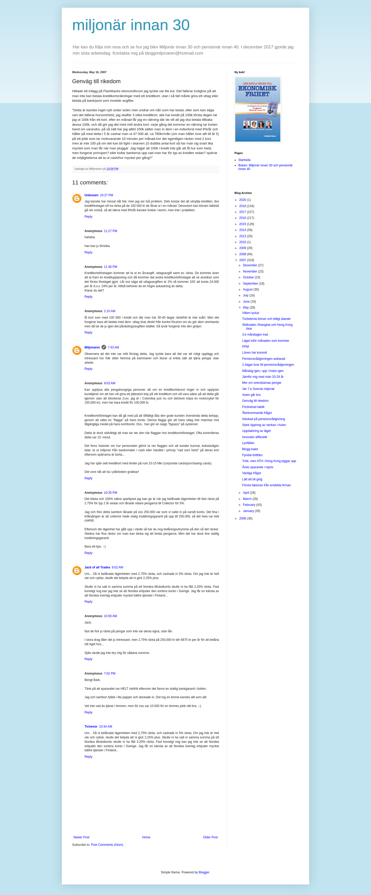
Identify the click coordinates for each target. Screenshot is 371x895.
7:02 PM (109, 673)
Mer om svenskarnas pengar (261, 383)
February (249, 505)
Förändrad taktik (253, 407)
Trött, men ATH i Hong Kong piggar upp (269, 461)
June (246, 301)
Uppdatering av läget (256, 431)
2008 (243, 254)
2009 (243, 248)
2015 (243, 224)
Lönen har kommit (254, 352)
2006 (243, 518)
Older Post (210, 837)
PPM (245, 346)
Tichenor (91, 726)
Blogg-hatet (250, 449)
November (250, 271)
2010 (243, 242)
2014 (243, 230)
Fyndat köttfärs (252, 455)
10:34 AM (105, 726)
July (246, 295)
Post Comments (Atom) (107, 845)
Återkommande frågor (257, 413)
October (249, 277)
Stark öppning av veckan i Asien (264, 425)
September (251, 283)
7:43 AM (113, 347)
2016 (243, 218)
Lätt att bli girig (252, 479)
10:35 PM (110, 493)
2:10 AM (109, 311)
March (247, 499)
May (246, 307)
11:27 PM (110, 231)
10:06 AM (110, 616)
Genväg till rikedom (255, 401)
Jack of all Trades (97, 567)
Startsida (244, 160)
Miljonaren (92, 347)
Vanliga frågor (251, 473)
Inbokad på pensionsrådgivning (263, 419)
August (248, 289)
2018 (243, 206)
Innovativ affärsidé (254, 437)
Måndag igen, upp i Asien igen (263, 371)
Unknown (91, 195)
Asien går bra (251, 395)
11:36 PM (110, 267)
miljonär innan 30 (131, 24)
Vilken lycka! (250, 313)
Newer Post (81, 837)
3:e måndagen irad (255, 334)
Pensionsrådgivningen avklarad (263, 359)
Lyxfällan (248, 443)
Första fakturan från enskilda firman (266, 485)
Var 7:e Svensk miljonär (258, 389)
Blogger (204, 872)
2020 (243, 200)
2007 (243, 260)
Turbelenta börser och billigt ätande (266, 319)
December (250, 265)
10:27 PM (106, 195)
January (249, 511)
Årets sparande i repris (257, 467)
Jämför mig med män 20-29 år (263, 377)
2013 (243, 236)
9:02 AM (117, 567)
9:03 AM (109, 383)
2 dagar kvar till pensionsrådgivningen (268, 364)
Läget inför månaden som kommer (265, 341)
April (246, 493)
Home (146, 837)
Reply (88, 216)
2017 (243, 212)
